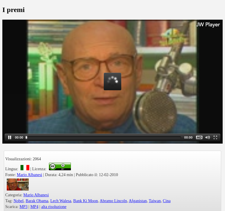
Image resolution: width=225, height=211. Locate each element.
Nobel (18, 201)
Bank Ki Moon (85, 201)
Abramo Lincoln (113, 201)
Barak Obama (36, 201)
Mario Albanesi (29, 175)
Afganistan (137, 201)
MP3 (24, 207)
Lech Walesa (60, 201)
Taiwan (155, 201)
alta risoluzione (54, 207)
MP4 (34, 207)
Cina (167, 201)
